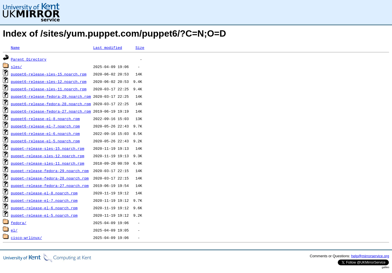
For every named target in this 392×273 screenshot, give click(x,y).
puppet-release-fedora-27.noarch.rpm (50, 185)
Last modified (107, 47)
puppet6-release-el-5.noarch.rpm (45, 141)
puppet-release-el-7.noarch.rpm (44, 200)
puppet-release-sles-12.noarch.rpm (47, 155)
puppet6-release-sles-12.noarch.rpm (48, 81)
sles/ (16, 66)
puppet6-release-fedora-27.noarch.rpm (51, 111)
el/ (14, 230)
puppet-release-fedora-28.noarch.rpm (50, 178)
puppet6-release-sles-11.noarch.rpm (48, 88)
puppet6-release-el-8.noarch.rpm (45, 118)
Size (140, 47)
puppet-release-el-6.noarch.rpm (44, 207)
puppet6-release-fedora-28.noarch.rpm (51, 103)
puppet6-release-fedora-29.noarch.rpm (51, 96)
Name (15, 47)
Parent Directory (29, 59)
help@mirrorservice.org (370, 256)
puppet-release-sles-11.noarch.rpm (47, 163)
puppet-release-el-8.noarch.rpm (44, 193)
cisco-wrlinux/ (26, 237)
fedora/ (19, 222)
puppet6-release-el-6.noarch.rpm (45, 133)
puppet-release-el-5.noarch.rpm (44, 215)
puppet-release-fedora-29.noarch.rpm (50, 170)
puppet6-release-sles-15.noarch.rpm (48, 74)
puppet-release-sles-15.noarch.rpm (47, 148)
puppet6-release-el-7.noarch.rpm (45, 126)
